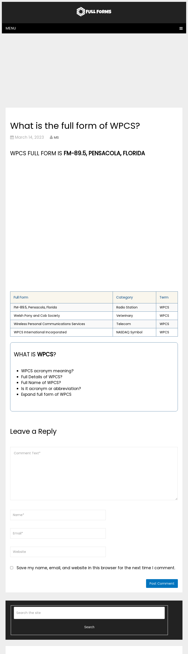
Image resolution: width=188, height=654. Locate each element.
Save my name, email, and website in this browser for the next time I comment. (96, 568)
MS (56, 137)
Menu (11, 28)
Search (89, 627)
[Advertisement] (94, 70)
